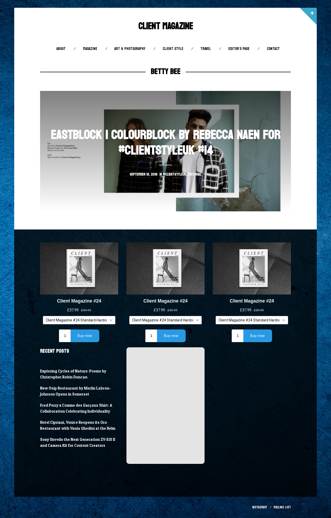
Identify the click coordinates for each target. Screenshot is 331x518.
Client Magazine (165, 26)
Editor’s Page (239, 48)
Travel (205, 48)
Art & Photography (129, 48)
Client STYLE (173, 48)
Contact (273, 48)
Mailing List (282, 507)
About (61, 48)
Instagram (259, 507)
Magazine (90, 48)
